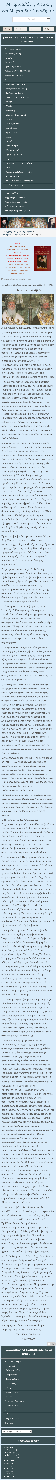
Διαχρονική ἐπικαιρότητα (15, 197)
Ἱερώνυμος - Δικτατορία (14, 1401)
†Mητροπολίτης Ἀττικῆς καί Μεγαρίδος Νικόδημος (28, 7)
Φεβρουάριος (11, 1455)
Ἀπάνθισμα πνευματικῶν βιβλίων (17, 210)
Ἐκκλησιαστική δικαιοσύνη (16, 88)
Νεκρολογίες (10, 58)
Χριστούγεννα (11, 132)
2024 (6, 1463)
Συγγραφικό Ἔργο (12, 1418)
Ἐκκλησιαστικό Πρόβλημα (15, 84)
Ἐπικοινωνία (35, 29)
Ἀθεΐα (7, 167)
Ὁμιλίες (8, 1410)
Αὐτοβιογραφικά (11, 1374)
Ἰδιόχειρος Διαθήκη (13, 1370)
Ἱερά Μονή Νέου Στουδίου (15, 185)
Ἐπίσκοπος (10, 110)
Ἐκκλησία (9, 102)
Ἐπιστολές (9, 1423)
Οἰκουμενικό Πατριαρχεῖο (16, 115)
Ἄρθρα (7, 80)
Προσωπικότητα (12, 1379)
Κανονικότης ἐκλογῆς (13, 53)
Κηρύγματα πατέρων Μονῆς (16, 202)
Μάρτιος (9, 1452)
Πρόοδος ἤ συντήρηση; (14, 154)
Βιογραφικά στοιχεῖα (13, 49)
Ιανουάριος (10, 1458)
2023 (6, 1466)
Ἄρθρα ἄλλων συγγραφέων (15, 206)
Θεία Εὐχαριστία (12, 123)
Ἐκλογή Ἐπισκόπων (12, 1392)
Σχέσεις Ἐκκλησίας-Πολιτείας (17, 97)
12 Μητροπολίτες (11, 193)
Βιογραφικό (10, 1366)
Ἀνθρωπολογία (11, 145)
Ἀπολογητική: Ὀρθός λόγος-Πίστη (18, 172)
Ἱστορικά (8, 1396)
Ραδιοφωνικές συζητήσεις (14, 75)
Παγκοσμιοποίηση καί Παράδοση (18, 163)
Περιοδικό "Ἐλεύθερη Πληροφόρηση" (19, 181)
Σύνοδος (9, 106)
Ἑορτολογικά (11, 128)
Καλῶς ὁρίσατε (20, 29)
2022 (6, 1468)
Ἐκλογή (8, 1388)
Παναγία (9, 141)
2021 (6, 1471)
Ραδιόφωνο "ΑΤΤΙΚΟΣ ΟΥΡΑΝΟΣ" (18, 71)
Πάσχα (8, 137)
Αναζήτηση (48, 29)
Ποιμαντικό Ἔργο (12, 1405)
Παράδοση (9, 159)
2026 (6, 1447)
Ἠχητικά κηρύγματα (13, 66)
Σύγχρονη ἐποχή (12, 150)
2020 (6, 1474)
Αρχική (7, 29)
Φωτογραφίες (10, 62)
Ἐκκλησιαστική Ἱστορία (14, 93)
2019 (6, 1476)
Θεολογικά (10, 119)
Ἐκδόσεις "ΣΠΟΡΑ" (12, 176)
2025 (6, 1460)
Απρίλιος (9, 1450)
